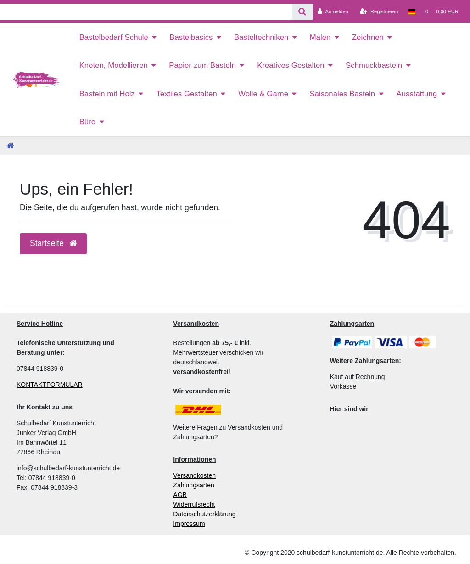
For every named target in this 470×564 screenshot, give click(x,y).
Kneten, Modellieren (113, 65)
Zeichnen (368, 37)
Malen (320, 37)
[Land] (411, 11)
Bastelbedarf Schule (113, 37)
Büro (87, 121)
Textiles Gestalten (186, 93)
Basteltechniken (261, 37)
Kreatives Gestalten (290, 65)
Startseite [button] (53, 243)
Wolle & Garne (263, 93)
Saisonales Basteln (342, 93)
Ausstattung (417, 93)
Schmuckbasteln (374, 65)
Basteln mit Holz (107, 93)
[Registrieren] (379, 11)
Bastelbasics (191, 37)
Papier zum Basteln (202, 65)
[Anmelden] (333, 11)
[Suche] (302, 12)
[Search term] (146, 12)
